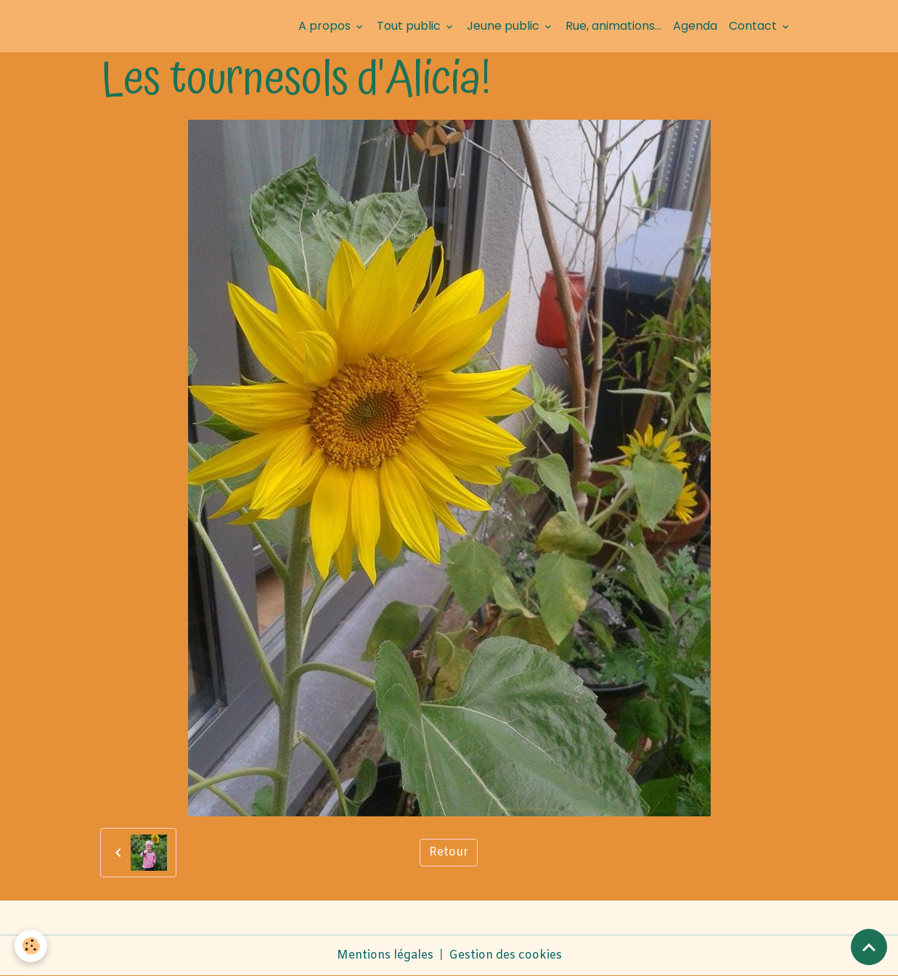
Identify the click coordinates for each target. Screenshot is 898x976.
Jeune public (504, 25)
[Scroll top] (869, 947)
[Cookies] (31, 946)
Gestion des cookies (505, 955)
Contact (754, 25)
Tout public (410, 25)
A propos (326, 25)
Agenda (695, 25)
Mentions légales (385, 955)
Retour (448, 852)
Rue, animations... (613, 25)
